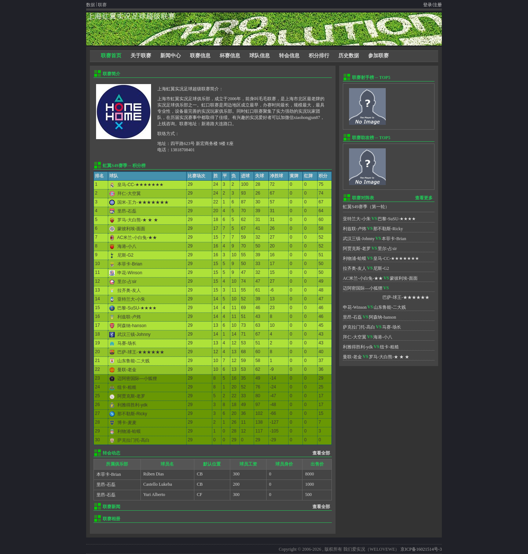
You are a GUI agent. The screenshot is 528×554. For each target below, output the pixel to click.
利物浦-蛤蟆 (129, 431)
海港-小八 (126, 246)
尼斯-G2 (125, 255)
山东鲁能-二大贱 (133, 360)
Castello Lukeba (157, 484)
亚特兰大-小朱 (131, 299)
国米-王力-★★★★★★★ (143, 202)
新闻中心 (170, 55)
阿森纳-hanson (131, 325)
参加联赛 (378, 55)
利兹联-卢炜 (129, 316)
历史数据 (348, 55)
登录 (427, 4)
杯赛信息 (230, 55)
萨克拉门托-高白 (133, 440)
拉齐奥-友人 (129, 290)
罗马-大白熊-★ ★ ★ (137, 219)
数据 (90, 4)
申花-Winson (129, 272)
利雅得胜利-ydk (132, 405)
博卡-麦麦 (126, 422)
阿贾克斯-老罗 (131, 396)
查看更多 (424, 197)
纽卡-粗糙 (126, 387)
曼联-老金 (126, 369)
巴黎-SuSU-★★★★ (137, 308)
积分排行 (319, 55)
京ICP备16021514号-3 (421, 549)
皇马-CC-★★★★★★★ (140, 184)
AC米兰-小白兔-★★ (137, 237)
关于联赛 (141, 55)
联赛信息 (200, 55)
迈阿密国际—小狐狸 (137, 378)
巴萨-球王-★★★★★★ (140, 352)
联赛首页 (111, 55)
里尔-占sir (127, 281)
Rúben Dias (153, 474)
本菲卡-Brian (129, 264)
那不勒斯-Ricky (132, 413)
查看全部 (321, 453)
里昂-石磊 (126, 211)
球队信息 (259, 55)
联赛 (102, 4)
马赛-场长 (126, 343)
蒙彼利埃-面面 (131, 228)
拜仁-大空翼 (129, 193)
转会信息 (289, 55)
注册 (437, 4)
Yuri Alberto (154, 494)
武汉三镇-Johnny (134, 334)
